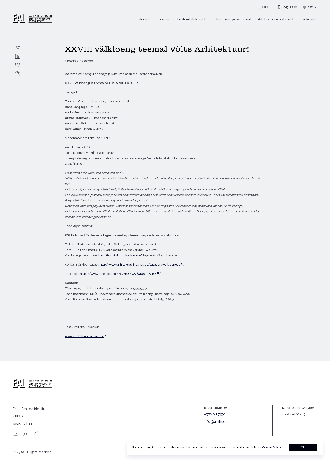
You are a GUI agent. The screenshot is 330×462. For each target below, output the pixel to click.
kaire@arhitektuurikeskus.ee (119, 255)
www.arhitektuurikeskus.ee (84, 336)
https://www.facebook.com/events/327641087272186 (118, 273)
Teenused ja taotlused (233, 19)
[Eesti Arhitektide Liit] (32, 21)
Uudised (145, 19)
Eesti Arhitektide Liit (193, 19)
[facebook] (17, 74)
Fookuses (308, 19)
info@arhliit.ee (215, 421)
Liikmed (164, 19)
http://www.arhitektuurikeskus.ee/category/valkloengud (140, 264)
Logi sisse (287, 7)
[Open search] (263, 7)
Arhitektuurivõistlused (275, 19)
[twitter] (17, 65)
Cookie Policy (271, 447)
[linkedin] (17, 55)
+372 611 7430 (215, 414)
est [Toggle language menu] (309, 7)
